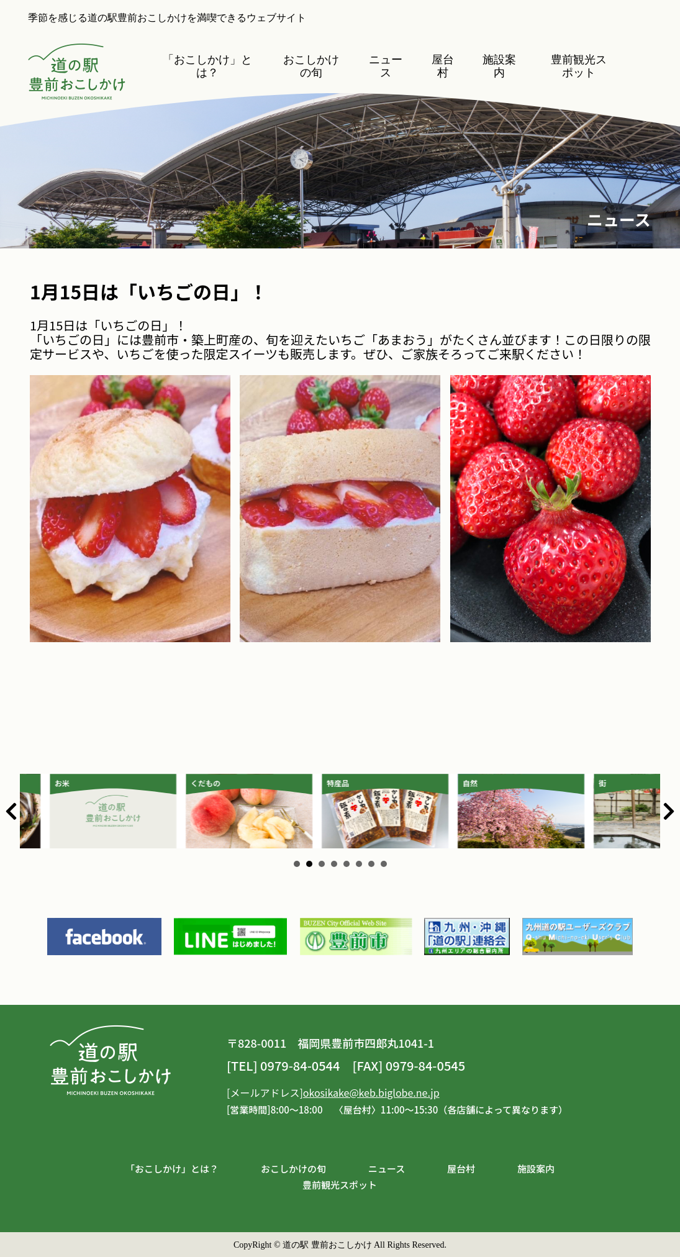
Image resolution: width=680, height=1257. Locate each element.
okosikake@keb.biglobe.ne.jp (371, 1092)
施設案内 (499, 66)
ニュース (386, 66)
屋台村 (443, 66)
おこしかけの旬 (311, 66)
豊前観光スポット (579, 66)
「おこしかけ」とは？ (207, 66)
